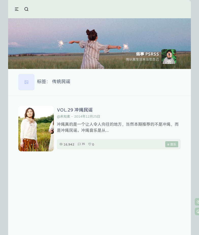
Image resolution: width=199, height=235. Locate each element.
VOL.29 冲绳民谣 (75, 110)
